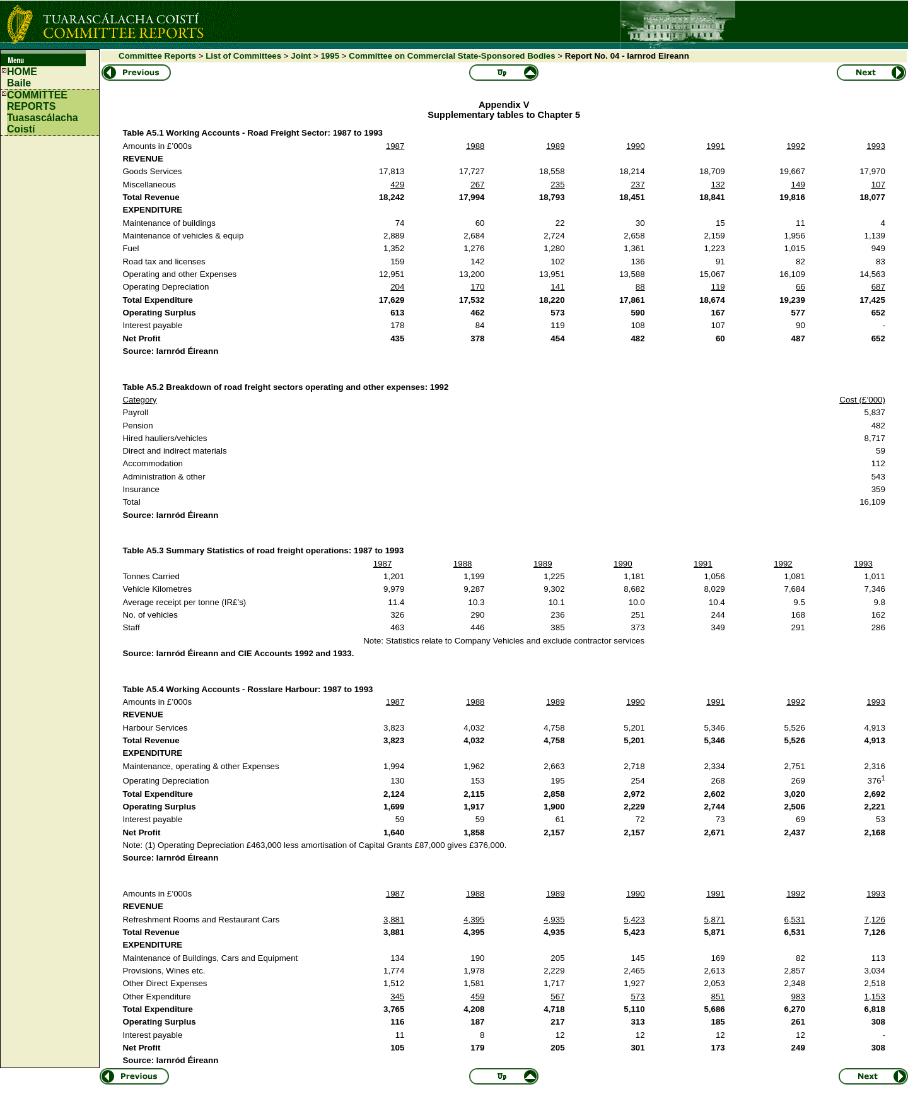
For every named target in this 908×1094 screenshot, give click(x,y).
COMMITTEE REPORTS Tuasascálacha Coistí (42, 112)
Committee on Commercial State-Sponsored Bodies (452, 56)
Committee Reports (157, 56)
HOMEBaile (22, 77)
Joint (301, 56)
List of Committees (243, 56)
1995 (329, 56)
